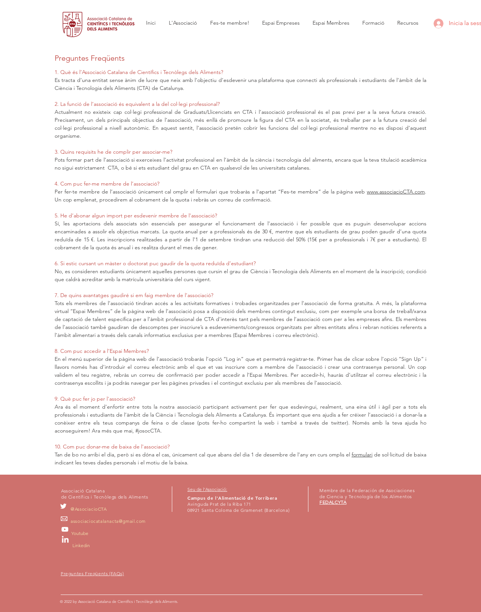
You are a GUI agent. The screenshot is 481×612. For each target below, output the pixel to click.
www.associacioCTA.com (396, 191)
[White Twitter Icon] (63, 506)
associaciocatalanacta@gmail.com (108, 521)
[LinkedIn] (65, 540)
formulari (362, 454)
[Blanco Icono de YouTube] (65, 529)
